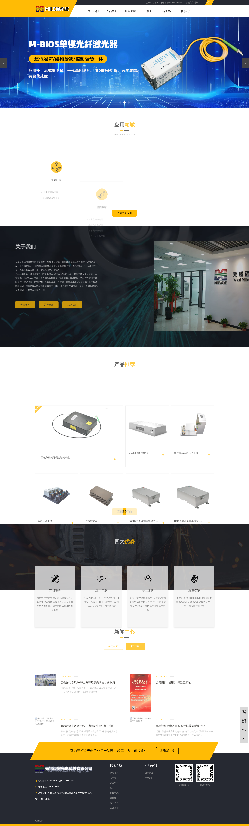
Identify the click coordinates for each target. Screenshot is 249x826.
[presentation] (3, 63)
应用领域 (130, 11)
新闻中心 (167, 11)
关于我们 (93, 11)
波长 (149, 11)
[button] (120, 102)
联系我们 (186, 11)
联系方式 (114, 803)
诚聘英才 (114, 798)
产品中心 (112, 11)
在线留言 (114, 808)
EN (205, 11)
